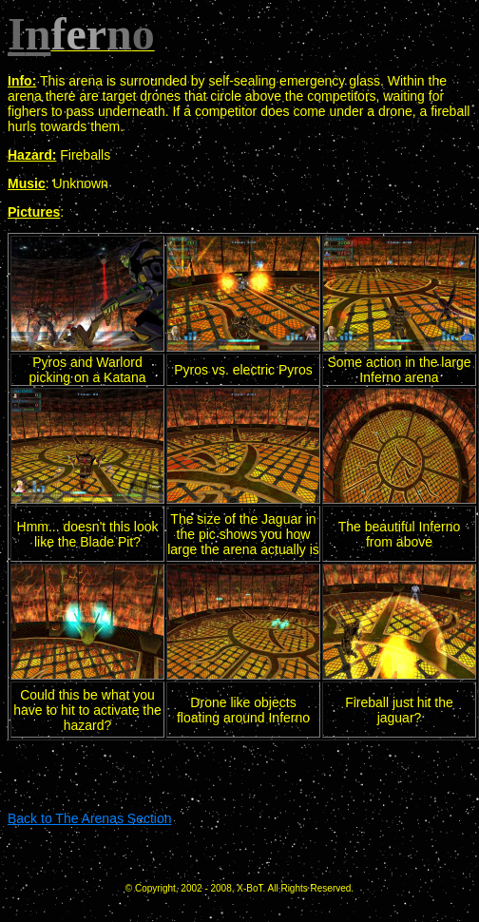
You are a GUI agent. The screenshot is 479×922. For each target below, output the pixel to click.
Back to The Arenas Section (90, 818)
